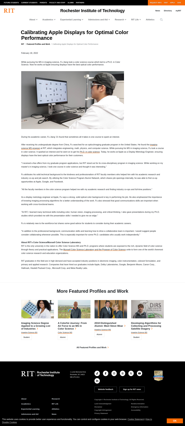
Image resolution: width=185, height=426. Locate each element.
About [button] (32, 20)
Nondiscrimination (138, 404)
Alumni (71, 3)
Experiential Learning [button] (70, 20)
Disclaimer (98, 407)
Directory (168, 11)
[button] (161, 20)
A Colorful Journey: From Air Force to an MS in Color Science (72, 326)
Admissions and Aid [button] (98, 20)
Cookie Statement (136, 419)
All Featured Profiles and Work (92, 347)
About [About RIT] (23, 399)
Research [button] (119, 20)
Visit (166, 3)
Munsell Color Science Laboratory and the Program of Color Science (94, 249)
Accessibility (135, 410)
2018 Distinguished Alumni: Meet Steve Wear (108, 324)
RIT (22, 44)
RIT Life (55, 404)
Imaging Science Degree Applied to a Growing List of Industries (35, 326)
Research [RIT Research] (56, 399)
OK (175, 420)
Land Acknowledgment (102, 404)
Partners (80, 3)
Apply (172, 3)
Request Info (155, 3)
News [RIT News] (54, 414)
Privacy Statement (101, 413)
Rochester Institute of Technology (92, 10)
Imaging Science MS (102, 330)
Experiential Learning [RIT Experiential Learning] (30, 409)
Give (179, 3)
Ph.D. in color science (90, 152)
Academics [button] (47, 20)
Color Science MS (65, 332)
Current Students (29, 3)
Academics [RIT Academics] (26, 404)
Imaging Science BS (29, 332)
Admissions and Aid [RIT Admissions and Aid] (29, 414)
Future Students (11, 3)
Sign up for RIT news (132, 389)
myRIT (178, 11)
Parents (43, 3)
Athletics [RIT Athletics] (55, 409)
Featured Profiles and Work (38, 44)
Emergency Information (139, 407)
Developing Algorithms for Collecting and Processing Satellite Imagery (146, 326)
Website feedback (105, 389)
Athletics (150, 20)
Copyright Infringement (103, 410)
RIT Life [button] (135, 20)
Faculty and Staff (57, 3)
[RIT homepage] (9, 10)
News (157, 11)
